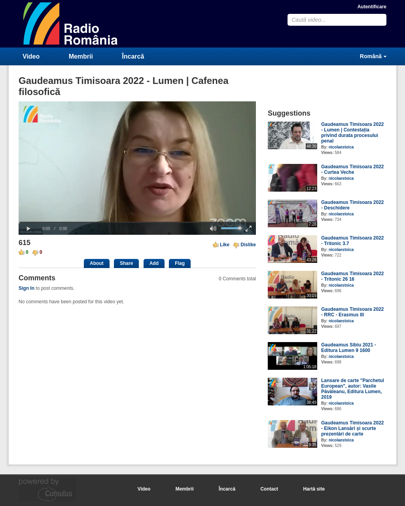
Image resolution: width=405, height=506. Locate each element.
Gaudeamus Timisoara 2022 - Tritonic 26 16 (352, 276)
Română (371, 56)
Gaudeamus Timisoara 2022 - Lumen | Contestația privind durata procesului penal (352, 133)
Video (31, 56)
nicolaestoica (341, 147)
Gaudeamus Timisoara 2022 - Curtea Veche (352, 169)
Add (154, 263)
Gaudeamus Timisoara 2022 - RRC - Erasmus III (352, 312)
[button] (28, 229)
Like (224, 244)
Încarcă (133, 56)
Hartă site (314, 489)
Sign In (26, 288)
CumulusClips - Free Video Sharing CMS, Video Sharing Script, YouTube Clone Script (71, 23)
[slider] (137, 222)
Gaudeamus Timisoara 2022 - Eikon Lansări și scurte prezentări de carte (352, 428)
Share (126, 263)
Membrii (81, 56)
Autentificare (372, 7)
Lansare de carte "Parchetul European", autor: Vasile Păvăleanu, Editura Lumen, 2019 (352, 389)
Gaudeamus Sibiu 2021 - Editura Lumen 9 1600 (348, 347)
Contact (269, 489)
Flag (180, 263)
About (97, 263)
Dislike (248, 244)
